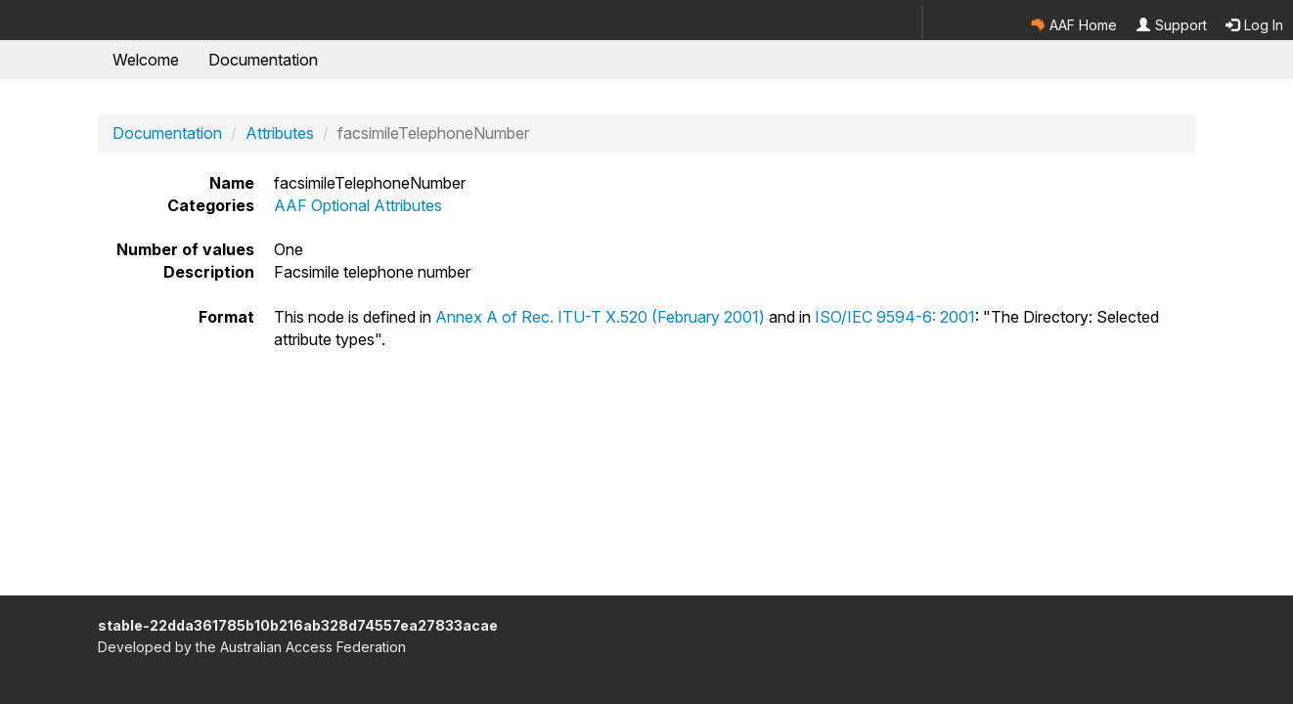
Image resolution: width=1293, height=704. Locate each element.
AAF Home (1074, 25)
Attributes (279, 133)
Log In (1254, 25)
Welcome (145, 59)
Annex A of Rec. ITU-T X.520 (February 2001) (600, 317)
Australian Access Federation (313, 646)
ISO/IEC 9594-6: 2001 (895, 317)
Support (1172, 25)
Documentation (263, 59)
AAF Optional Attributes (358, 205)
